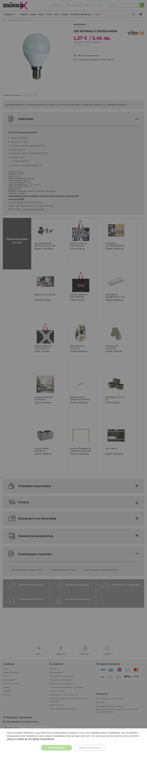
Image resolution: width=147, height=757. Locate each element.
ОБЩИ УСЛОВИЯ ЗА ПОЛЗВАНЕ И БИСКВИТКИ (30, 739)
